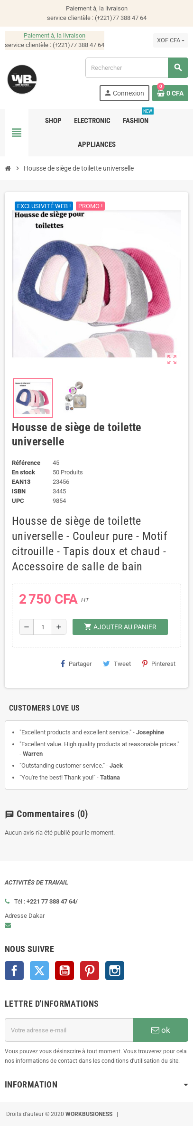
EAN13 (21, 481)
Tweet (117, 663)
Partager (76, 663)
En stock (23, 472)
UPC (18, 500)
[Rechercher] (136, 68)
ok (160, 1030)
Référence (26, 462)
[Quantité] (42, 627)
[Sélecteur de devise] (170, 40)
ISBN (19, 491)
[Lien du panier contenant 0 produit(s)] (170, 93)
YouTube (64, 970)
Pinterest (158, 663)
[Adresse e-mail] (69, 1030)
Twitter (39, 970)
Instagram (114, 970)
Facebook (14, 970)
